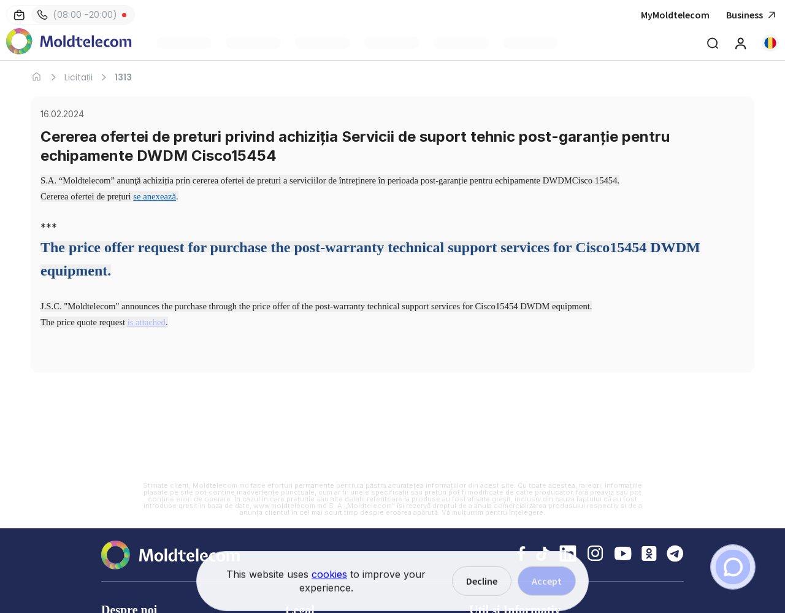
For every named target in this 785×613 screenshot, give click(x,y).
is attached (147, 322)
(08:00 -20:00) (77, 15)
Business (752, 15)
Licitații (78, 77)
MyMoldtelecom (675, 15)
